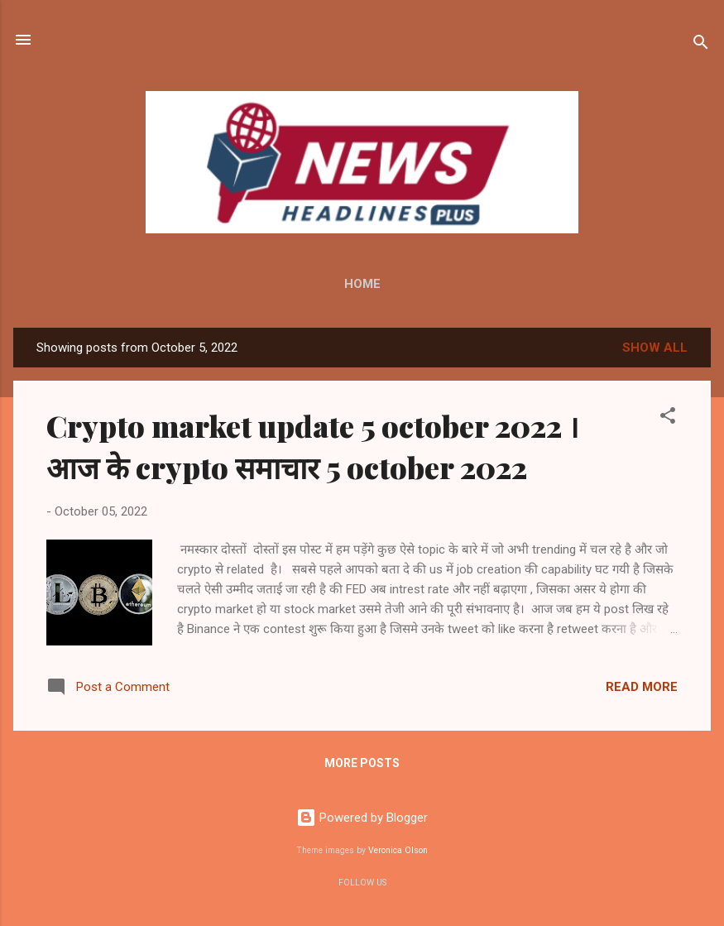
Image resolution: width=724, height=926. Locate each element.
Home (362, 283)
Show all (655, 347)
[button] (668, 418)
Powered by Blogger (362, 817)
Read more (642, 686)
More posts (362, 763)
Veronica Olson (398, 850)
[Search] (701, 45)
